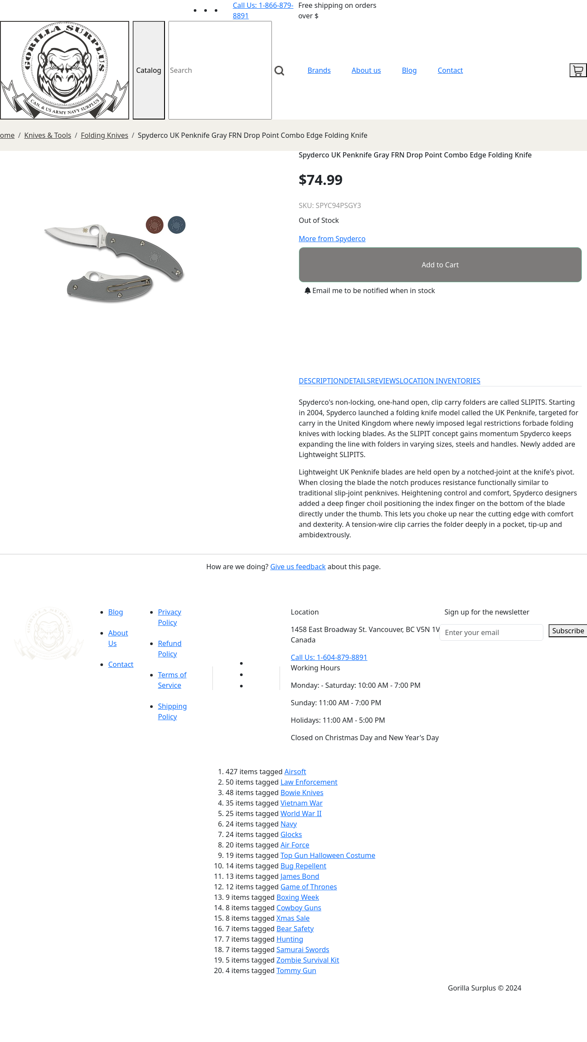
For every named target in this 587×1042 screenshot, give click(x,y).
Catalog (148, 70)
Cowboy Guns (299, 907)
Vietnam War (302, 803)
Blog (409, 70)
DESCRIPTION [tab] (321, 381)
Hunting (290, 939)
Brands (319, 70)
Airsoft (295, 771)
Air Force (295, 845)
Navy (289, 824)
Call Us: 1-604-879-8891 (329, 657)
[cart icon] (578, 70)
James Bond (300, 876)
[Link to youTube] (253, 663)
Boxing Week (298, 897)
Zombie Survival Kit (308, 960)
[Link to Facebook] (253, 674)
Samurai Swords (303, 949)
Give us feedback (298, 566)
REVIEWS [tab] (385, 381)
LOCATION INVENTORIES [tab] (440, 381)
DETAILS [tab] (357, 381)
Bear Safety (295, 928)
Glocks (291, 834)
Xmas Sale (293, 918)
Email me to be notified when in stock (370, 290)
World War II (301, 813)
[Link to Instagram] (228, 10)
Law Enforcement (309, 782)
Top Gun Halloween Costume (328, 855)
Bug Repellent (303, 866)
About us (366, 70)
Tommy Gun (296, 970)
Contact (450, 70)
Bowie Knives (302, 792)
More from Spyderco (332, 238)
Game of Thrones (309, 887)
